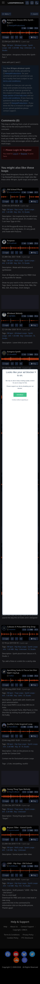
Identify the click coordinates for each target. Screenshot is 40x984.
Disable (20, 395)
